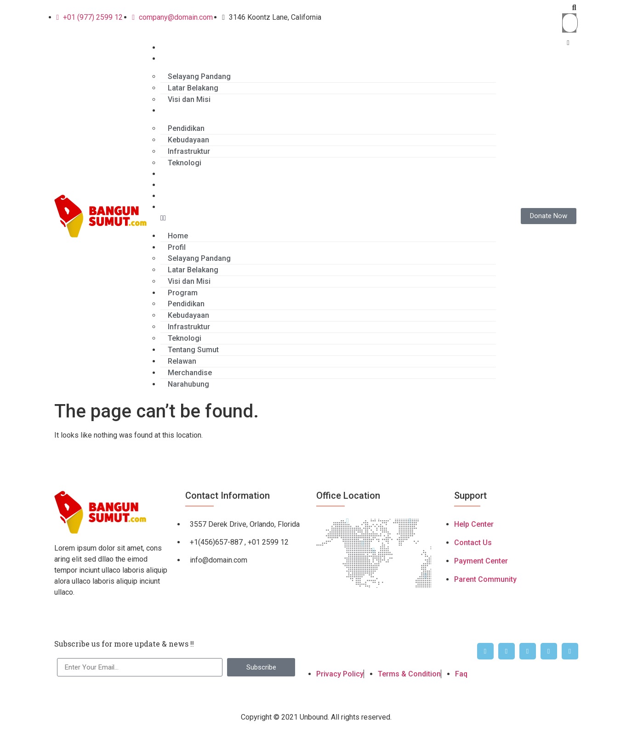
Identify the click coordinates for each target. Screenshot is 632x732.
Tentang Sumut (185, 173)
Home (170, 47)
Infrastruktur (189, 151)
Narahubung (181, 207)
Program (175, 110)
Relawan (174, 184)
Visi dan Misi (189, 99)
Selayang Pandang (199, 76)
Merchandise (182, 195)
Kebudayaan (188, 139)
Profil (169, 58)
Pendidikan (186, 128)
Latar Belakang (193, 88)
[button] (569, 7)
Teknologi (184, 162)
